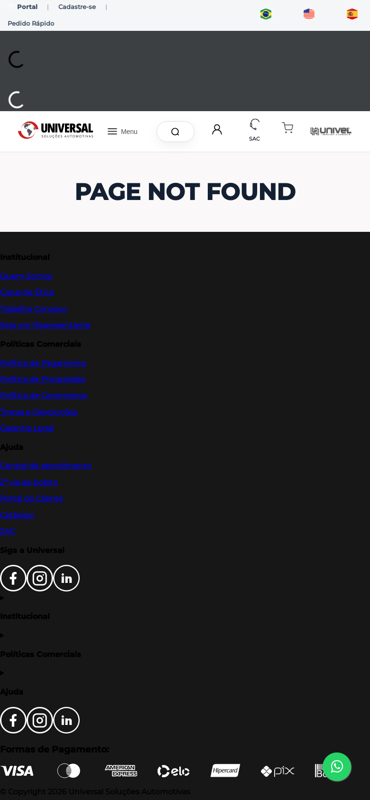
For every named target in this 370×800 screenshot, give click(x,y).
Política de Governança (43, 395)
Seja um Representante (45, 325)
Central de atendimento (46, 465)
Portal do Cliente (31, 498)
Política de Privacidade (42, 379)
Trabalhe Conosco (33, 309)
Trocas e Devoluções (38, 412)
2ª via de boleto (29, 482)
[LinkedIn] (66, 588)
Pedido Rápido (31, 23)
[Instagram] (40, 588)
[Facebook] (13, 588)
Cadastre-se (77, 6)
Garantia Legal (27, 428)
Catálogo (17, 515)
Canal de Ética (27, 292)
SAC (7, 531)
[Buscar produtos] (177, 131)
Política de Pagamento (43, 363)
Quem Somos (26, 276)
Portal (22, 6)
